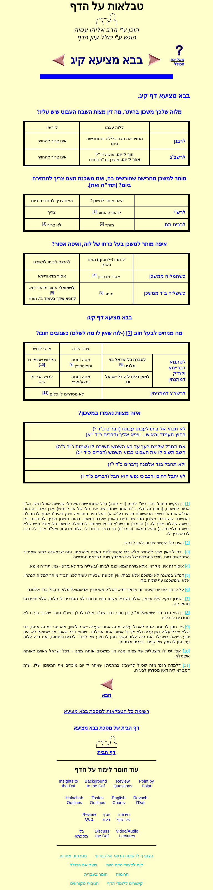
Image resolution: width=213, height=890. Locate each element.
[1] (95, 211)
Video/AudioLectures (127, 833)
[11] (45, 392)
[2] (102, 223)
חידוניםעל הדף (124, 817)
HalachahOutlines (74, 800)
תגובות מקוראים (84, 883)
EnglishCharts (118, 800)
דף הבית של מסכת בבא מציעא (106, 728)
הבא (106, 692)
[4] (94, 275)
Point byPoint (146, 783)
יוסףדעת (106, 817)
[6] (52, 292)
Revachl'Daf (140, 800)
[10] (42, 364)
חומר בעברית (96, 874)
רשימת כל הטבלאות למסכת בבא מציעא (106, 711)
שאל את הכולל (83, 865)
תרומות (122, 874)
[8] (121, 364)
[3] (44, 223)
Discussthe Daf (102, 833)
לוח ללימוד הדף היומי (124, 865)
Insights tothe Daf (68, 783)
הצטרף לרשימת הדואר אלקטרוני (124, 855)
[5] (101, 292)
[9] (71, 364)
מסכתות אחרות (73, 855)
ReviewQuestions (122, 783)
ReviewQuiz (89, 816)
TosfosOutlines (97, 800)
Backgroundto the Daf (96, 783)
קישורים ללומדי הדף (125, 883)
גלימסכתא (81, 833)
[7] (129, 333)
